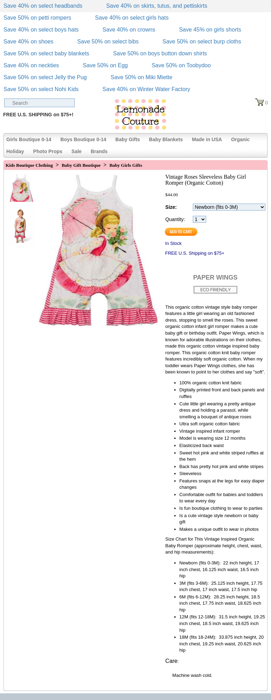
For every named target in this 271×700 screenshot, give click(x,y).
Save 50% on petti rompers (37, 18)
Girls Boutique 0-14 (28, 139)
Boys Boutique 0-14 (83, 139)
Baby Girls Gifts (125, 165)
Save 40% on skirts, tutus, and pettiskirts (156, 6)
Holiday (15, 151)
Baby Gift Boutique (81, 165)
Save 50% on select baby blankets (46, 53)
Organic (240, 139)
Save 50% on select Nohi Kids (41, 89)
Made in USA (207, 139)
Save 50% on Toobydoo (181, 65)
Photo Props (47, 151)
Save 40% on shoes (28, 41)
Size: (171, 207)
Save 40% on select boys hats (41, 30)
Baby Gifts (127, 139)
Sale (77, 151)
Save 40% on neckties (31, 65)
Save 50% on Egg (105, 65)
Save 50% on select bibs (107, 41)
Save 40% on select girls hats (132, 18)
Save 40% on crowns (128, 30)
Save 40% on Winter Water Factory (146, 89)
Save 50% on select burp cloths (202, 41)
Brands (99, 151)
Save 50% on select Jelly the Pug (45, 77)
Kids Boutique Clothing (29, 165)
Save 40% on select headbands (43, 6)
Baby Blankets (166, 139)
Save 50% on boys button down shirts (160, 53)
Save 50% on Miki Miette (141, 77)
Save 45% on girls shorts (210, 30)
